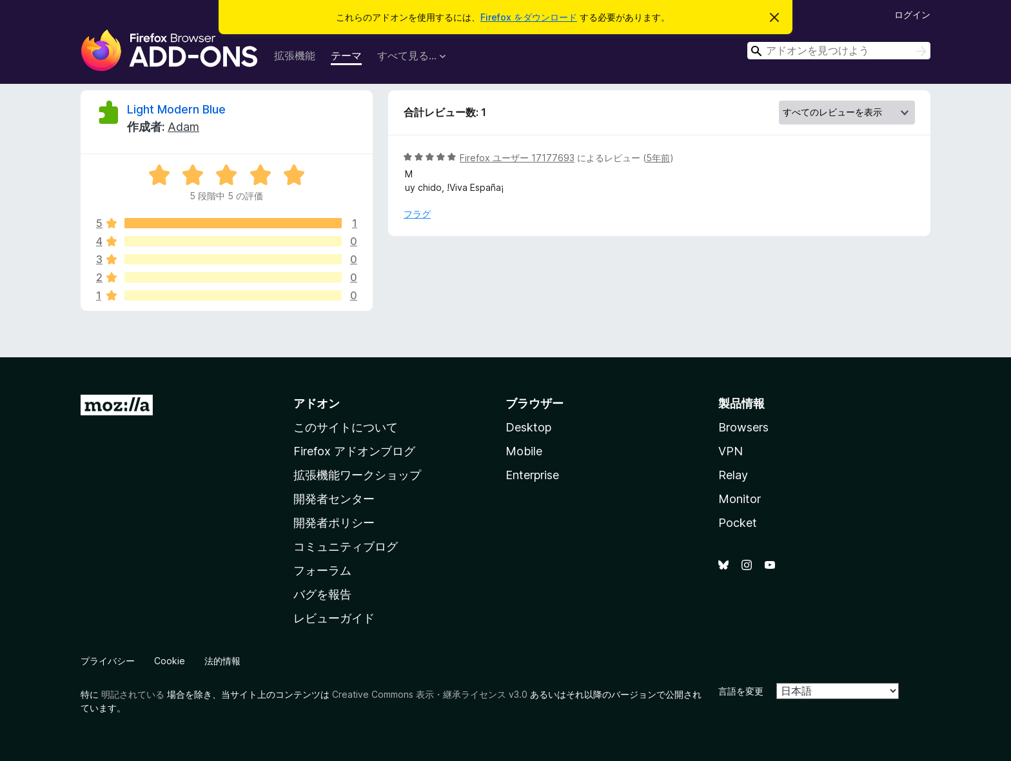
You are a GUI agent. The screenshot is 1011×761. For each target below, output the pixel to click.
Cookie (169, 660)
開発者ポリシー (334, 522)
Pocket (737, 522)
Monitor (739, 499)
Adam (183, 126)
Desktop (528, 427)
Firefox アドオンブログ (354, 451)
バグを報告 (322, 594)
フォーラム (322, 570)
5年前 (658, 157)
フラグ (417, 213)
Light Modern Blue (176, 109)
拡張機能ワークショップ (357, 475)
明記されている (132, 694)
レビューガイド (334, 618)
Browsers (743, 427)
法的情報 (222, 660)
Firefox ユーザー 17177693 (517, 157)
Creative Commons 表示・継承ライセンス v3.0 (429, 694)
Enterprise (532, 475)
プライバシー (108, 660)
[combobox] (838, 50)
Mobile (523, 451)
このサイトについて (345, 427)
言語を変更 (740, 691)
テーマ (346, 55)
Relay (733, 475)
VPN (730, 451)
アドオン (316, 403)
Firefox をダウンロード (528, 17)
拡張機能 (294, 55)
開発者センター (334, 499)
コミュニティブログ (345, 546)
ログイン (912, 14)
